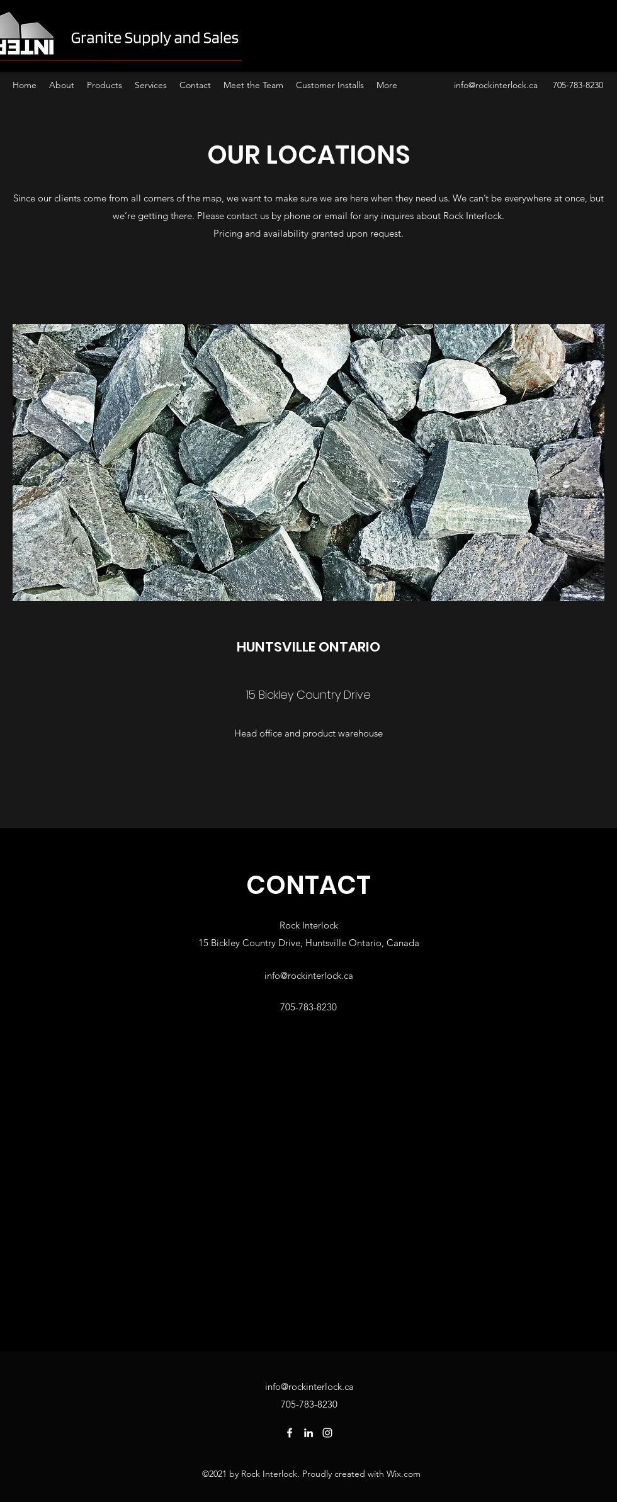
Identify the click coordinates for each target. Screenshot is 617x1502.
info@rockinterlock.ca (496, 85)
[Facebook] (289, 1432)
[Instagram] (327, 1432)
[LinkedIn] (308, 1432)
